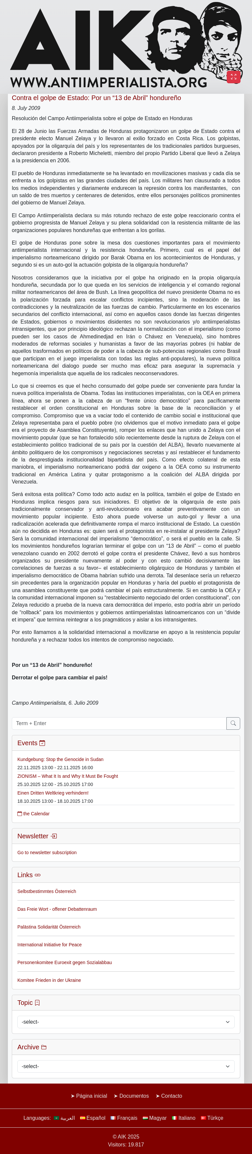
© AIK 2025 (126, 1137)
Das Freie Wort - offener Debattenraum (57, 909)
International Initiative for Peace (49, 944)
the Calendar (33, 813)
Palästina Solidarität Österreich (48, 927)
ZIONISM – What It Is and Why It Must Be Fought (67, 776)
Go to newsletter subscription (47, 852)
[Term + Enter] (119, 723)
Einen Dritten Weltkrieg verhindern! (53, 793)
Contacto (171, 1096)
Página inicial (91, 1096)
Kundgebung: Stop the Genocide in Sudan (60, 759)
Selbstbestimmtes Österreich (46, 891)
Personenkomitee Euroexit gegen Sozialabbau (64, 962)
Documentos (134, 1096)
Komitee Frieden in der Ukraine (49, 980)
